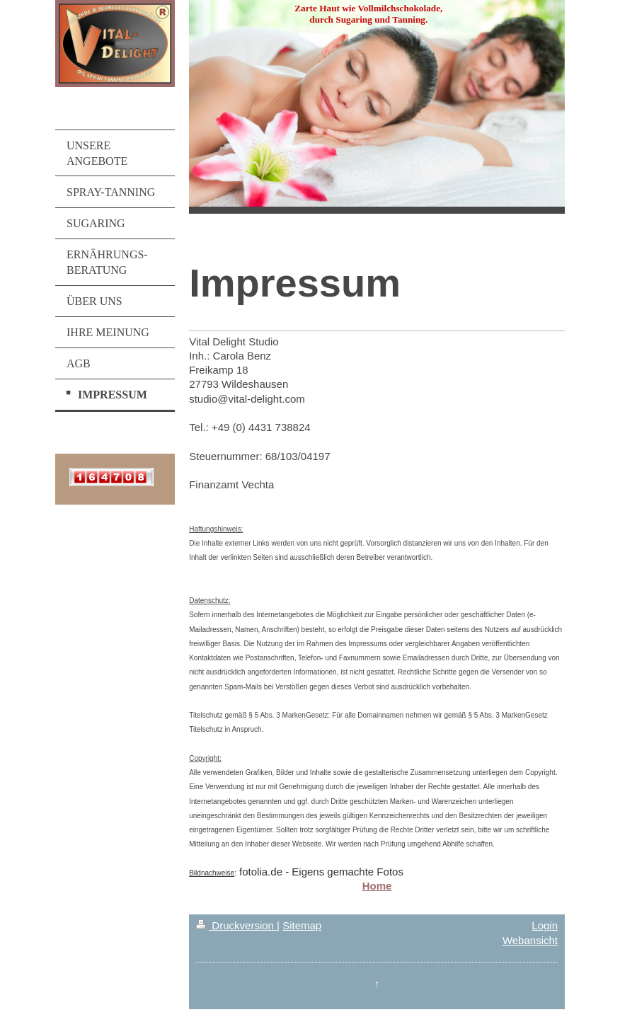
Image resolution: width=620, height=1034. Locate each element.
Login (545, 925)
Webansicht (530, 940)
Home (377, 886)
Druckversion (236, 925)
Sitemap (301, 925)
